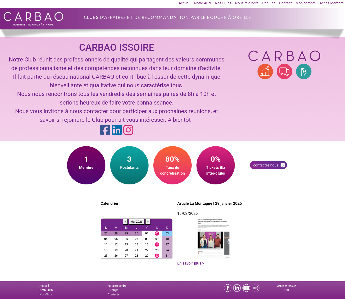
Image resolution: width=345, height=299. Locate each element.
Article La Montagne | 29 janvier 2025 (209, 203)
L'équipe (268, 3)
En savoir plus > (190, 263)
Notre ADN (202, 3)
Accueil (184, 3)
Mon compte (305, 3)
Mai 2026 (137, 221)
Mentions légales (286, 286)
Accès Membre (332, 3)
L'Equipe (113, 290)
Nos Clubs (223, 3)
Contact (285, 3)
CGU (286, 290)
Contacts (113, 294)
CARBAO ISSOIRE (116, 47)
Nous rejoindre (246, 3)
